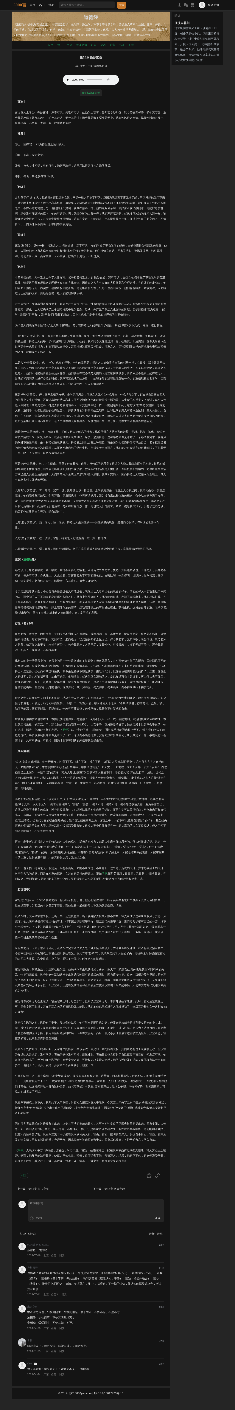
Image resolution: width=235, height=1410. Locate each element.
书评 (121, 45)
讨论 (51, 5)
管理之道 (81, 45)
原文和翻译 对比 (90, 92)
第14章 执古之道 (38, 1188)
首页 (32, 5)
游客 (35, 1364)
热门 (42, 5)
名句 (94, 45)
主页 (90, 66)
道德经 (97, 66)
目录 (69, 45)
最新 (152, 1233)
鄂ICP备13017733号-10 (108, 1393)
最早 (160, 1233)
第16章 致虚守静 (114, 1188)
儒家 (104, 873)
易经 (65, 729)
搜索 (121, 5)
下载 (131, 45)
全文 (51, 45)
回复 (62, 1255)
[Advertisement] (197, 123)
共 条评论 (27, 1233)
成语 (103, 45)
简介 (60, 45)
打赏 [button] (24, 1175)
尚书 (20, 1150)
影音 (112, 45)
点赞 (53, 1255)
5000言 (19, 5)
